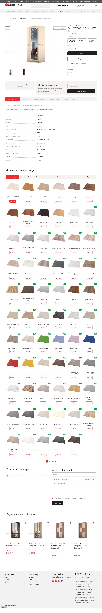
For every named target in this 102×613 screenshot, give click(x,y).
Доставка (31, 582)
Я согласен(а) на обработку (70, 499)
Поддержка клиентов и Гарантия (69, 1)
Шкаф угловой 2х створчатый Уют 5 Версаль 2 (87, 551)
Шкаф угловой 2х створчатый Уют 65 (13, 550)
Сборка (30, 584)
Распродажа (92, 11)
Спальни (44, 11)
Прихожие (54, 11)
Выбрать (28, 202)
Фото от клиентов (10, 580)
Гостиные (36, 11)
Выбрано (12, 202)
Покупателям (55, 1)
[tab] (12, 101)
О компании (9, 579)
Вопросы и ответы (33, 589)
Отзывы (28, 1)
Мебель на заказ (11, 11)
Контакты (94, 1)
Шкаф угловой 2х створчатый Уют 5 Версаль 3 (63, 551)
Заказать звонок (64, 6)
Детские (62, 11)
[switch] (53, 499)
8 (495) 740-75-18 (63, 5)
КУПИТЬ (82, 53)
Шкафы (28, 11)
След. (54, 462)
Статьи (30, 587)
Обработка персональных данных (61, 582)
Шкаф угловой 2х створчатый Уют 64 (36, 550)
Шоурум (14, 1)
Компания (21, 1)
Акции (8, 1)
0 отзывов (76, 36)
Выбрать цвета (82, 59)
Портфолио (47, 1)
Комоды (82, 11)
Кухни (21, 11)
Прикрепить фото (90, 480)
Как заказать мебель (34, 580)
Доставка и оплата (37, 1)
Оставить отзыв (57, 504)
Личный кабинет (58, 579)
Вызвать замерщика (85, 1)
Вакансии (7, 586)
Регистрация (55, 580)
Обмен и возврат (33, 586)
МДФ (69, 11)
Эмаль (75, 11)
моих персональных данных (77, 499)
